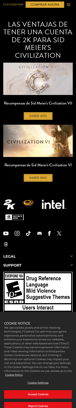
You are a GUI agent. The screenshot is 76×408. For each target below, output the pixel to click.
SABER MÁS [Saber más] (38, 116)
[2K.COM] (9, 204)
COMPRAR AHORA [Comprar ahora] (44, 4)
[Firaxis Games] (28, 204)
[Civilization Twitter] (59, 233)
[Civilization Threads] (6, 244)
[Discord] (39, 233)
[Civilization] (13, 4)
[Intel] (54, 204)
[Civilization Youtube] (6, 233)
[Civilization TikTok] (28, 233)
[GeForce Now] (14, 217)
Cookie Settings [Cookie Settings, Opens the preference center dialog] (38, 387)
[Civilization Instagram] (17, 233)
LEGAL (38, 256)
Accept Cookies (38, 398)
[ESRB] (38, 292)
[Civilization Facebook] (49, 233)
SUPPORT (38, 265)
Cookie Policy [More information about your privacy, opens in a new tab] (14, 379)
